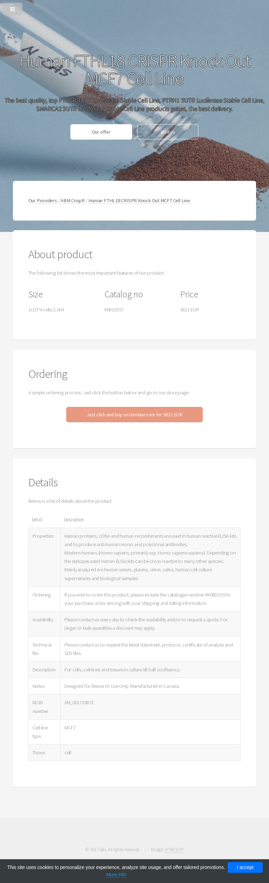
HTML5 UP (174, 850)
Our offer (101, 132)
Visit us (168, 132)
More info (116, 874)
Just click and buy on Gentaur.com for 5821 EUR (134, 414)
